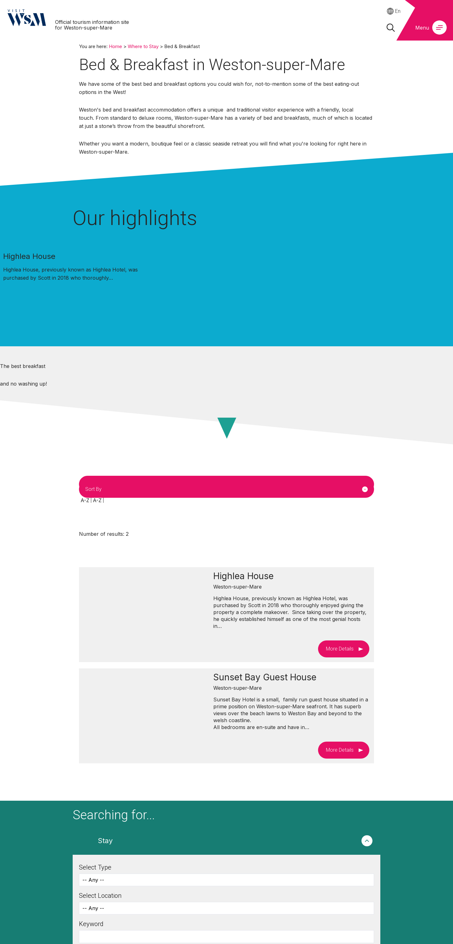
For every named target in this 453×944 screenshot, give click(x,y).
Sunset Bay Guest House (264, 677)
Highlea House (29, 256)
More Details (340, 649)
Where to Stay (143, 46)
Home (115, 46)
